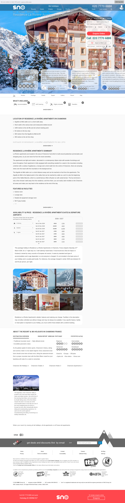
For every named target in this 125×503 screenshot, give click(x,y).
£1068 (63, 228)
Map (81, 95)
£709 (63, 239)
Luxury (76, 9)
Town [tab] (17, 388)
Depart (53, 95)
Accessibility (62, 453)
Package (33, 95)
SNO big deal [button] (119, 2)
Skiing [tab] (25, 388)
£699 (63, 231)
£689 (63, 236)
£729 (63, 241)
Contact (62, 451)
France (37, 12)
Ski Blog (103, 451)
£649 (63, 234)
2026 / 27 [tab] (59, 219)
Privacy (22, 453)
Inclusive (85, 9)
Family (68, 9)
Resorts (33, 9)
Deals (93, 9)
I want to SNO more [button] (26, 2)
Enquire (96, 498)
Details (43, 95)
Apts (74, 365)
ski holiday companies (52, 469)
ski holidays (37, 425)
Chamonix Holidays (20, 365)
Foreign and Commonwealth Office (26, 465)
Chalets (50, 9)
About (42, 451)
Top (14, 95)
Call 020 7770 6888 (98, 38)
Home (14, 12)
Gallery (62, 95)
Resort (72, 95)
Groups (59, 9)
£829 (63, 226)
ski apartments (47, 425)
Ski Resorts (30, 12)
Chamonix (44, 12)
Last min (103, 9)
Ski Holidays (21, 12)
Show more (47, 145)
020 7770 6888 (26, 495)
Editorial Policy (83, 453)
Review (23, 95)
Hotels (42, 9)
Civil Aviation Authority (53, 460)
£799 (63, 223)
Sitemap (103, 453)
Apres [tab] (34, 388)
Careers (83, 451)
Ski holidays (53, 6)
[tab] (21, 336)
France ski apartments (63, 425)
